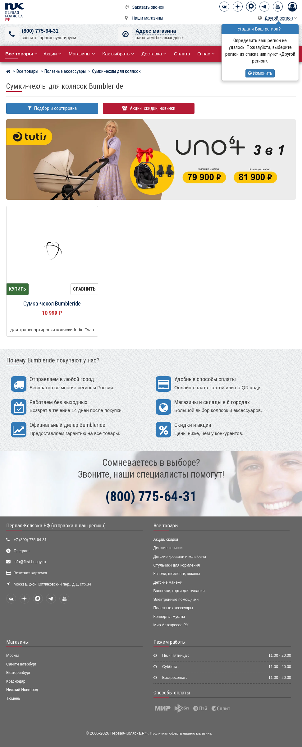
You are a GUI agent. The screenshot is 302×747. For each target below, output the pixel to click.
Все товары (166, 525)
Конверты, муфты (169, 616)
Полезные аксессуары (173, 608)
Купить (17, 289)
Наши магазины (147, 18)
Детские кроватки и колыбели (179, 556)
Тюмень (13, 698)
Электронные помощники (176, 599)
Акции (52, 53)
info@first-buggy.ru (30, 562)
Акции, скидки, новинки (148, 108)
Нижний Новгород (22, 690)
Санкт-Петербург (21, 664)
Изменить (260, 73)
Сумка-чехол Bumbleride (52, 303)
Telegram (22, 551)
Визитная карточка (30, 573)
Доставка (154, 53)
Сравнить (84, 289)
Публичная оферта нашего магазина (181, 733)
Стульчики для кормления (176, 565)
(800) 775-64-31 (40, 31)
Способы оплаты (171, 692)
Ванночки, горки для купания (179, 591)
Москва (12, 655)
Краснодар (15, 681)
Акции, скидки (165, 539)
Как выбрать (118, 53)
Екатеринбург (18, 672)
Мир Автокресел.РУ (171, 625)
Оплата (182, 53)
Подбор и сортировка (52, 108)
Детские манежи (167, 582)
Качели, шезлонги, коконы (176, 574)
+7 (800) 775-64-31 (30, 540)
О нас (206, 53)
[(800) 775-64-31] (12, 34)
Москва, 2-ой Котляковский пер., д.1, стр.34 (52, 584)
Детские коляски (168, 548)
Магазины (82, 53)
